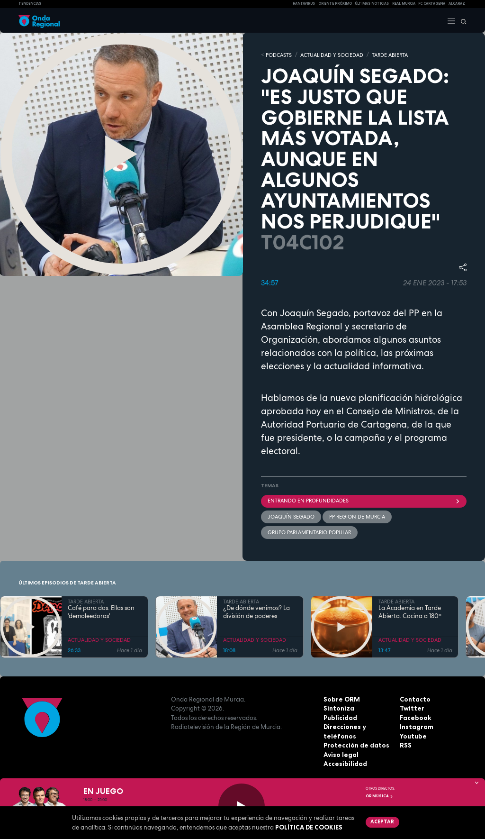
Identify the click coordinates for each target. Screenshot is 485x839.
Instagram (416, 726)
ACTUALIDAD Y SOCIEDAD (331, 54)
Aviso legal (340, 753)
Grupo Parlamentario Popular (309, 532)
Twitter (411, 707)
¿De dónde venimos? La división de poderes (256, 611)
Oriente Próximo (335, 3)
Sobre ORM (341, 698)
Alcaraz (457, 3)
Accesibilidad (345, 763)
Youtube (413, 735)
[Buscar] (461, 20)
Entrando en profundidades (364, 500)
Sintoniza (338, 707)
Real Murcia (403, 3)
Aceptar (382, 821)
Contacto (415, 698)
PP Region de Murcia (357, 515)
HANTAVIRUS (304, 3)
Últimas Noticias (372, 3)
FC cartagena (431, 3)
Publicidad (340, 716)
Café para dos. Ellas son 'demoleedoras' (101, 611)
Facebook (415, 716)
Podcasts (279, 54)
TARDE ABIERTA (390, 54)
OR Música (379, 795)
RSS (405, 744)
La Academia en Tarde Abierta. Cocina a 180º (409, 611)
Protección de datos (355, 744)
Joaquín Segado (291, 515)
